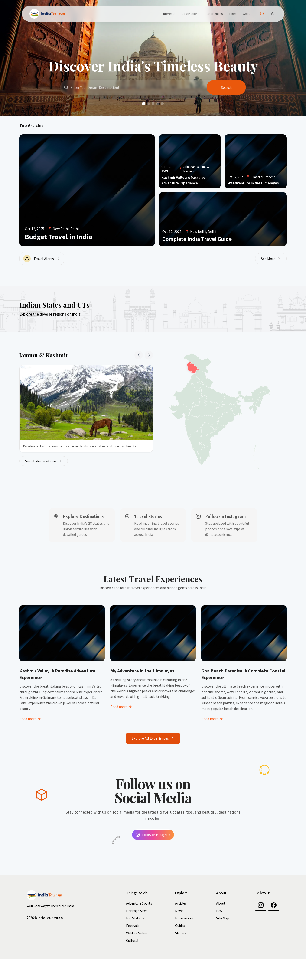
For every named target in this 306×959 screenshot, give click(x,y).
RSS (219, 910)
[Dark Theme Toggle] (273, 13)
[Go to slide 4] (157, 103)
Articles (180, 903)
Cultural (132, 940)
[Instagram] (260, 905)
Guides (180, 925)
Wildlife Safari (136, 933)
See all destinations (43, 461)
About (247, 14)
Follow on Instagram (153, 835)
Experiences (214, 14)
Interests (169, 14)
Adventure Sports (139, 903)
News (179, 910)
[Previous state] (138, 355)
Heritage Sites (136, 910)
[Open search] (262, 14)
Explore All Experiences (153, 738)
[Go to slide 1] (143, 103)
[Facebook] (273, 905)
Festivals (132, 925)
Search (226, 87)
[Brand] (47, 14)
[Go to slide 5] (162, 103)
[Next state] (149, 355)
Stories (180, 933)
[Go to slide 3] (153, 103)
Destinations (190, 14)
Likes (233, 14)
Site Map (222, 918)
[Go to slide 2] (148, 103)
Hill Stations (135, 918)
